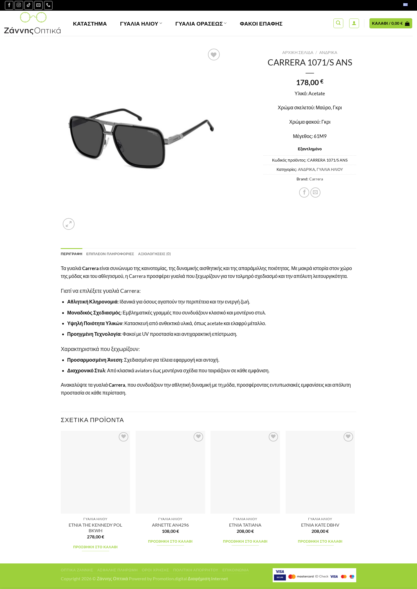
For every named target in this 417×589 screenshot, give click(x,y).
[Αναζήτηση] (338, 23)
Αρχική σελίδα (297, 52)
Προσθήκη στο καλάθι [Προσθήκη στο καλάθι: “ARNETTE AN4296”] (170, 542)
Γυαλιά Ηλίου (141, 23)
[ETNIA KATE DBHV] (320, 472)
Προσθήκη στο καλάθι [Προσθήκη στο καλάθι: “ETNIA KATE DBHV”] (320, 542)
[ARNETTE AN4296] (170, 472)
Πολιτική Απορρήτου (195, 570)
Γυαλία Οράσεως (201, 23)
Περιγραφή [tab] (72, 254)
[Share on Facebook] (304, 192)
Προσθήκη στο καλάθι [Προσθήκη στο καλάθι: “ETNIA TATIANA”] (245, 542)
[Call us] (48, 5)
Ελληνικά (399, 5)
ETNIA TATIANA (245, 525)
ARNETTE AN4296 (170, 525)
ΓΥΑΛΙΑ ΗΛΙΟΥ (330, 169)
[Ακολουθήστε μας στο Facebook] (9, 5)
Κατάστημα (90, 23)
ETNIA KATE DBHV (320, 525)
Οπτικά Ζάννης (77, 570)
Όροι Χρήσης (155, 570)
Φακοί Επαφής (261, 23)
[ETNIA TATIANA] (245, 472)
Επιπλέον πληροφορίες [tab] (114, 254)
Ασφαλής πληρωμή (117, 570)
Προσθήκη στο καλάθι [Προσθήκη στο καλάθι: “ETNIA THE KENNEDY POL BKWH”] (95, 547)
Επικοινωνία (235, 570)
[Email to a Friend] (315, 192)
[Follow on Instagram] (18, 5)
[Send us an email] (38, 5)
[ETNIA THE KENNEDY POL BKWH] (95, 472)
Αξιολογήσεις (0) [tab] (161, 254)
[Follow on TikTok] (28, 5)
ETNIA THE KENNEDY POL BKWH (95, 528)
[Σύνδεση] (354, 23)
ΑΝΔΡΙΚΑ (328, 52)
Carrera (316, 178)
